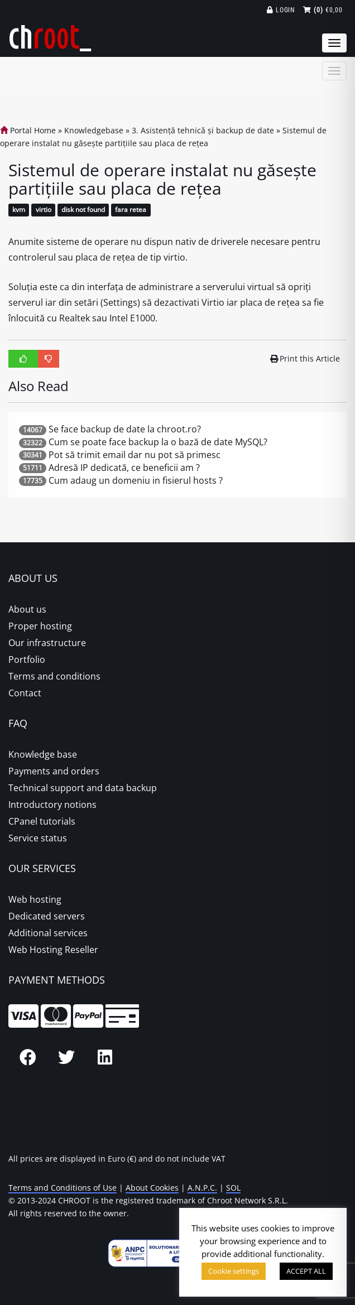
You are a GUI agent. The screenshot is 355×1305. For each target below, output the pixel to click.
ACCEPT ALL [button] (306, 1271)
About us (27, 609)
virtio (43, 210)
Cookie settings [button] (233, 1271)
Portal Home (28, 130)
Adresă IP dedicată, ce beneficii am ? (124, 467)
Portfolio (26, 659)
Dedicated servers (46, 916)
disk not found (83, 210)
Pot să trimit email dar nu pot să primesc (134, 455)
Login (281, 10)
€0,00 (323, 10)
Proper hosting (40, 626)
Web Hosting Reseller (53, 949)
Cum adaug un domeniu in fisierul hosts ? (136, 480)
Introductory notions (52, 804)
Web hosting (34, 899)
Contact (24, 693)
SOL (233, 1187)
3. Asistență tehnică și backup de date (203, 130)
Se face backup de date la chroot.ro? (125, 429)
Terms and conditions (54, 676)
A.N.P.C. (202, 1187)
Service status (37, 838)
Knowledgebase (93, 130)
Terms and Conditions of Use (62, 1187)
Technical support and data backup (82, 788)
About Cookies (152, 1187)
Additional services (48, 933)
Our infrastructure (47, 643)
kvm (18, 210)
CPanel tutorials (41, 821)
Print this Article (305, 358)
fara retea (130, 210)
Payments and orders (53, 771)
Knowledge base (42, 754)
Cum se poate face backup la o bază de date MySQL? (158, 442)
